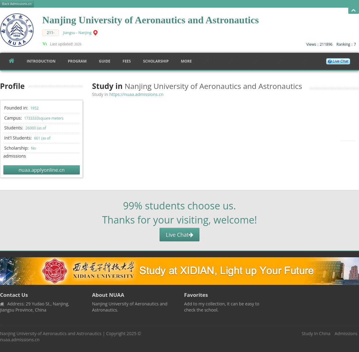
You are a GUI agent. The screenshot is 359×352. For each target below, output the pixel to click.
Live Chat (179, 234)
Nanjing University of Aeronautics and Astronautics (51, 333)
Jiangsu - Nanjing (77, 32)
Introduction (41, 61)
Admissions (346, 333)
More (186, 61)
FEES (127, 61)
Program (77, 61)
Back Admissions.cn (17, 4)
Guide (104, 61)
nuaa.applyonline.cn (42, 169)
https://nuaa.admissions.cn (136, 94)
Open (353, 10)
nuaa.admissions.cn (20, 339)
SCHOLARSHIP (155, 61)
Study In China (316, 333)
